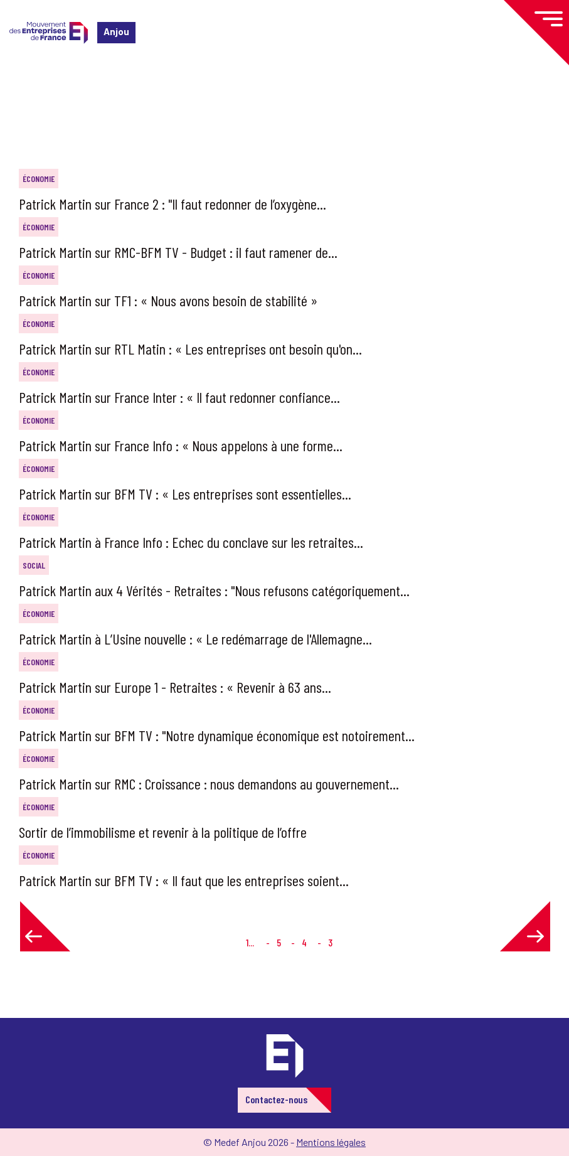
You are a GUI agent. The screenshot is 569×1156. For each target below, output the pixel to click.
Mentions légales (331, 1142)
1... (250, 942)
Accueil (30, 84)
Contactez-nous (276, 1099)
